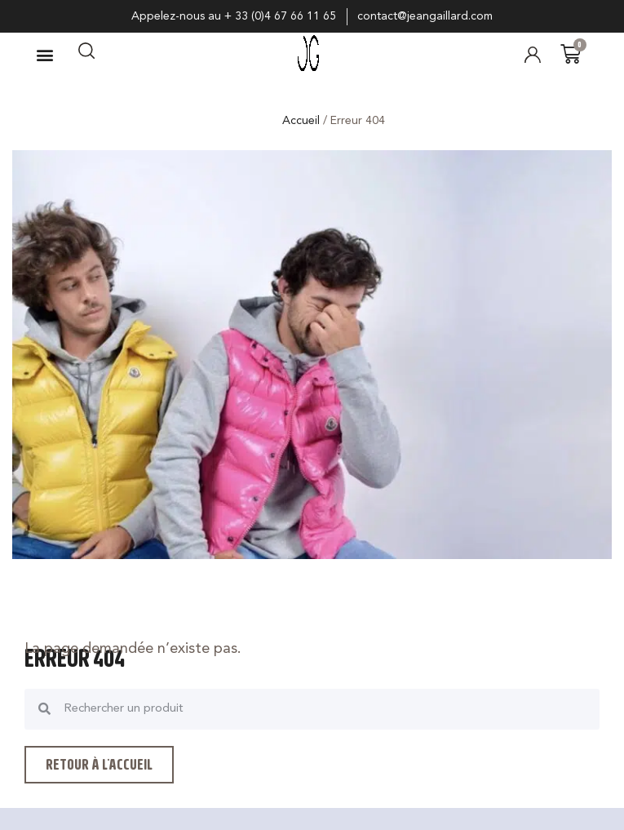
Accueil (301, 120)
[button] (44, 54)
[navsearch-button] (86, 54)
